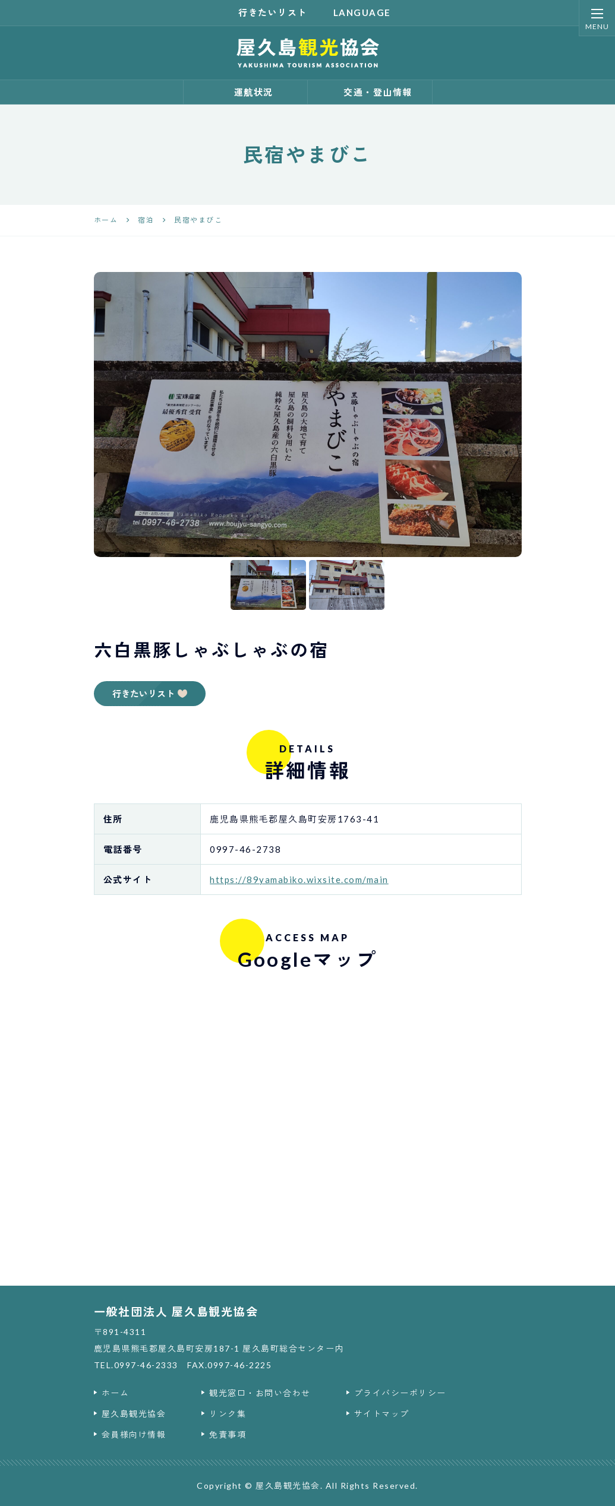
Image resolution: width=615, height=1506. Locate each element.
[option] (308, 414)
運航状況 (245, 92)
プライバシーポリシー (400, 1393)
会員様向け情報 (134, 1434)
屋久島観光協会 (134, 1414)
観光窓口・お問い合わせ (260, 1393)
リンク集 (227, 1414)
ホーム (116, 1393)
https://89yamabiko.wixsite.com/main (299, 879)
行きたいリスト (265, 12)
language (355, 12)
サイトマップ (381, 1414)
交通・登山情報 (369, 92)
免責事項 (227, 1434)
